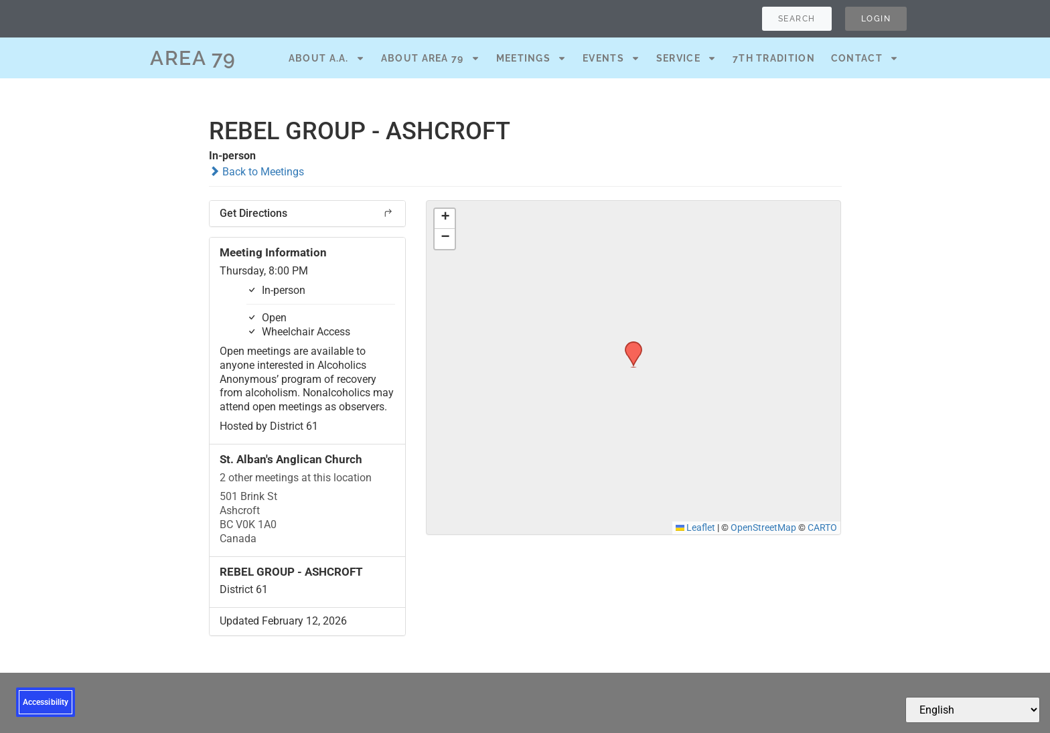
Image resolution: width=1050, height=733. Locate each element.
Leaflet (696, 527)
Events (611, 58)
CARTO (822, 527)
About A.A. (327, 58)
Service (686, 58)
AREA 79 (193, 58)
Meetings (531, 58)
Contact (865, 58)
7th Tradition (774, 58)
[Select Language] (972, 710)
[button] (629, 345)
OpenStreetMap (763, 527)
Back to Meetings (256, 171)
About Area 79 (430, 58)
